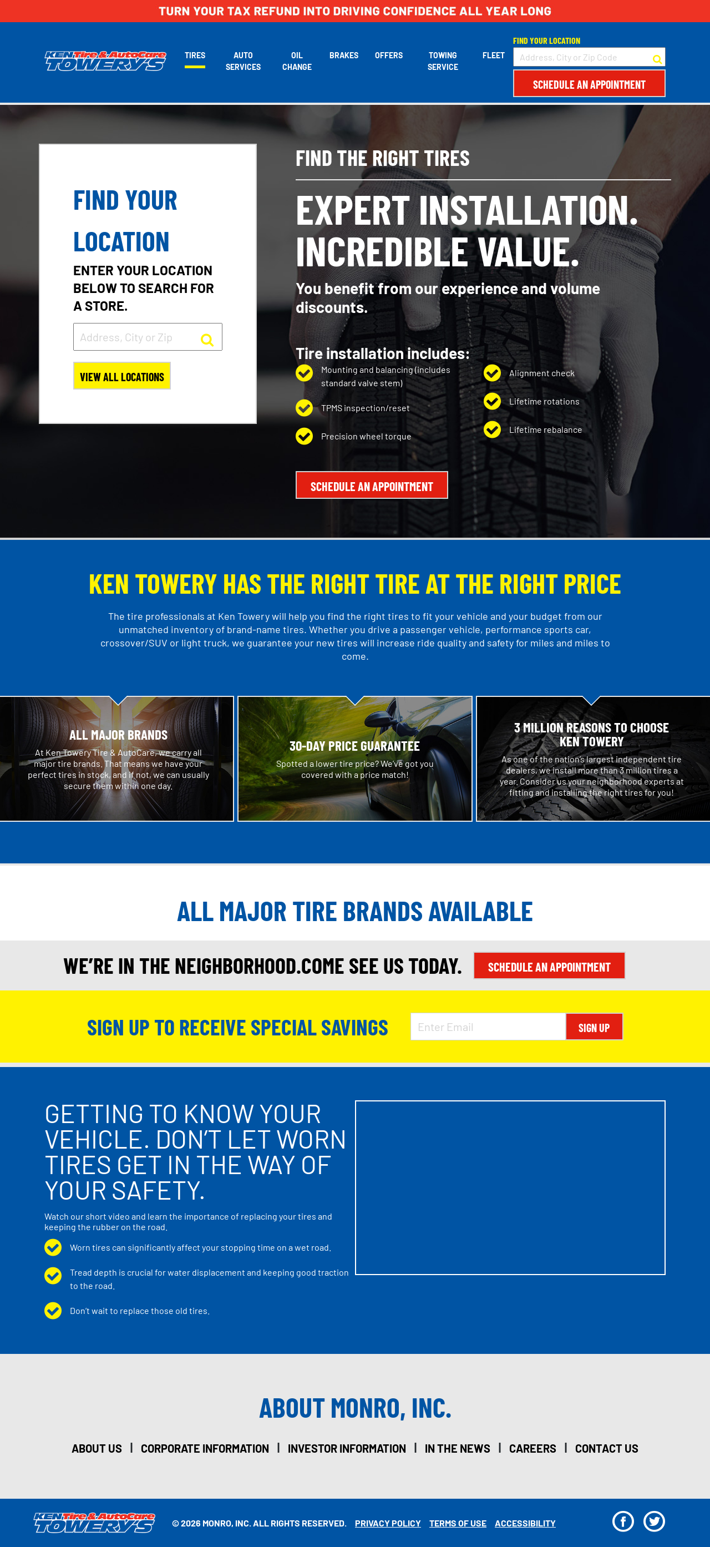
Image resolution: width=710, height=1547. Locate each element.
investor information (347, 1448)
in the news (457, 1448)
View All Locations (122, 376)
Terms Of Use (457, 1523)
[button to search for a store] (658, 57)
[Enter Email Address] (488, 1026)
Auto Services (243, 61)
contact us (606, 1448)
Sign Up (594, 1027)
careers (532, 1448)
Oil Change (297, 61)
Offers (389, 55)
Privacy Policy (388, 1523)
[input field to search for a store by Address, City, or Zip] (147, 337)
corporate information (205, 1448)
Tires (195, 55)
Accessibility (525, 1523)
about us (97, 1448)
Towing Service (443, 61)
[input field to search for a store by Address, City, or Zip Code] (589, 57)
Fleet (494, 55)
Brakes (343, 55)
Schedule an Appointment (589, 84)
